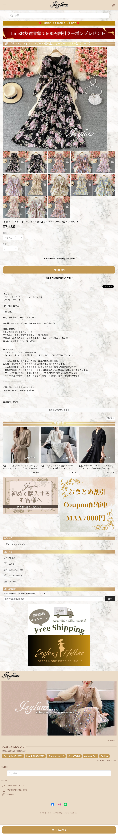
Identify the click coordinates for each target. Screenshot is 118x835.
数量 (5, 244)
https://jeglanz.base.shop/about (19, 390)
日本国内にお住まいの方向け (59, 278)
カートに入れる (59, 830)
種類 (5, 233)
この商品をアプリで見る (59, 410)
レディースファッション (14, 544)
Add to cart (59, 270)
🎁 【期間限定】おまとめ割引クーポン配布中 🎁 (59, 23)
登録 (110, 599)
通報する (110, 418)
